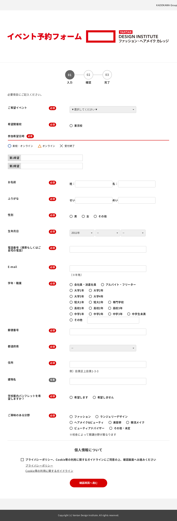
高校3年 (118, 308)
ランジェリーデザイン (114, 416)
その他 (102, 216)
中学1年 (79, 314)
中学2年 (98, 314)
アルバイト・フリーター (121, 284)
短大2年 (98, 302)
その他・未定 (122, 428)
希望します (81, 397)
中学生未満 (139, 314)
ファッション (82, 416)
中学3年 (118, 314)
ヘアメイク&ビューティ (89, 422)
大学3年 (79, 296)
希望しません (105, 397)
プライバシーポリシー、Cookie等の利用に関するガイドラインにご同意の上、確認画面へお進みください (90, 459)
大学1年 (79, 290)
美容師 (117, 422)
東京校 (78, 125)
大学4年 (98, 296)
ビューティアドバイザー (89, 428)
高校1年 (79, 308)
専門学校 (118, 302)
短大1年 (79, 302)
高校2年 (98, 308)
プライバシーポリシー (39, 465)
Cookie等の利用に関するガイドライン (49, 471)
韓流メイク (138, 422)
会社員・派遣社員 (85, 284)
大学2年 (98, 290)
